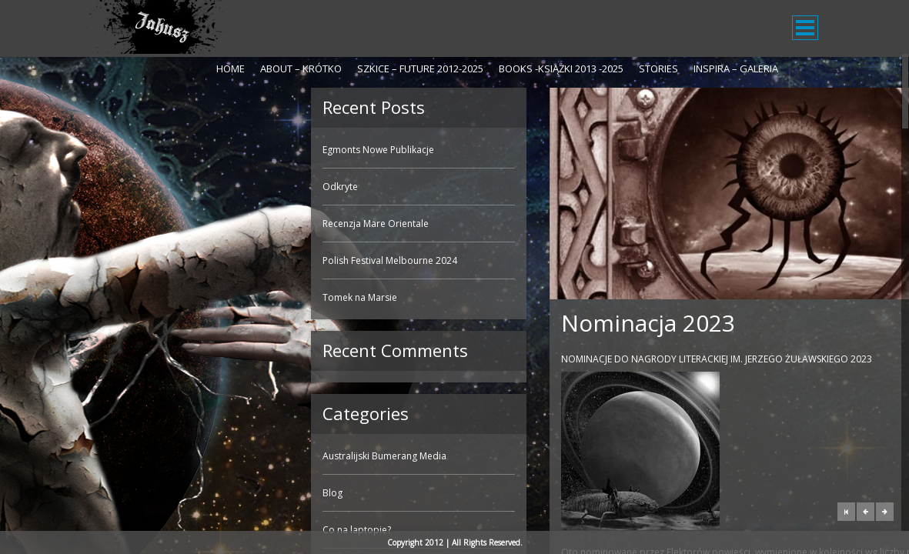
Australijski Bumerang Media (159, 455)
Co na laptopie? (131, 529)
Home (230, 68)
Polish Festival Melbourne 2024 (164, 260)
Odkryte (114, 186)
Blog (107, 492)
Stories (658, 68)
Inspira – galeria (735, 68)
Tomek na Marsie (134, 297)
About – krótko (301, 68)
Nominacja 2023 (423, 323)
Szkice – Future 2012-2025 (420, 68)
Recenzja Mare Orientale (150, 223)
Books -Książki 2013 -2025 (561, 68)
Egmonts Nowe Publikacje (153, 149)
